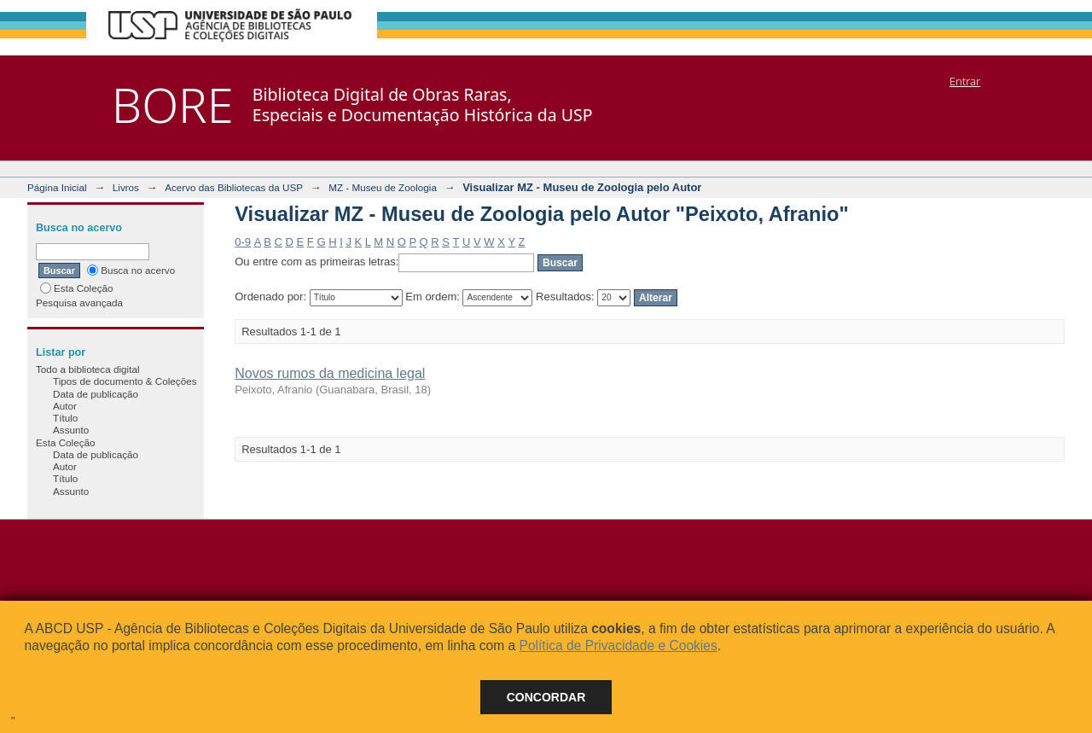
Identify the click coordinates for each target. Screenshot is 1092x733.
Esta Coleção (76, 288)
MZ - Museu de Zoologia (382, 187)
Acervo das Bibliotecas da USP (234, 187)
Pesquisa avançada (79, 302)
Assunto (71, 429)
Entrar (965, 81)
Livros (126, 187)
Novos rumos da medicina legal (330, 373)
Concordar (546, 697)
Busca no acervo (131, 270)
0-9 (243, 242)
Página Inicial (57, 187)
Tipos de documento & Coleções (124, 381)
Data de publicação (95, 393)
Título (65, 417)
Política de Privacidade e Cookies (618, 645)
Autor (65, 405)
